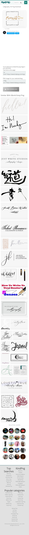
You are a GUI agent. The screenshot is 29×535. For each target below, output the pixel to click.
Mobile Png (8, 503)
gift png (9, 484)
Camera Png (20, 494)
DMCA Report (20, 476)
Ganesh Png (14, 519)
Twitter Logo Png (9, 494)
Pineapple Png (14, 513)
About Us (20, 470)
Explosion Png (20, 503)
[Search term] (18, 2)
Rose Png (8, 498)
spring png (8, 475)
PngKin (8, 501)
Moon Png (20, 500)
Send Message (10, 33)
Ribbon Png (8, 500)
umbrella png (9, 486)
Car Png (14, 510)
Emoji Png (14, 515)
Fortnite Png (20, 505)
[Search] (20, 3)
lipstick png (8, 481)
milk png (9, 482)
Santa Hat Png (8, 496)
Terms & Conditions (20, 474)
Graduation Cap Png (20, 501)
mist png (9, 473)
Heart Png (8, 505)
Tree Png (20, 496)
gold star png (8, 477)
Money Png (14, 508)
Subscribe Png (8, 492)
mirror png (8, 479)
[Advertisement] (14, 50)
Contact (20, 472)
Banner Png (14, 521)
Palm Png (20, 492)
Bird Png (14, 512)
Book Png (14, 517)
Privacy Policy (20, 478)
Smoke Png (20, 498)
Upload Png (20, 479)
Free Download (11, 89)
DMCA (17, 33)
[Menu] (25, 2)
